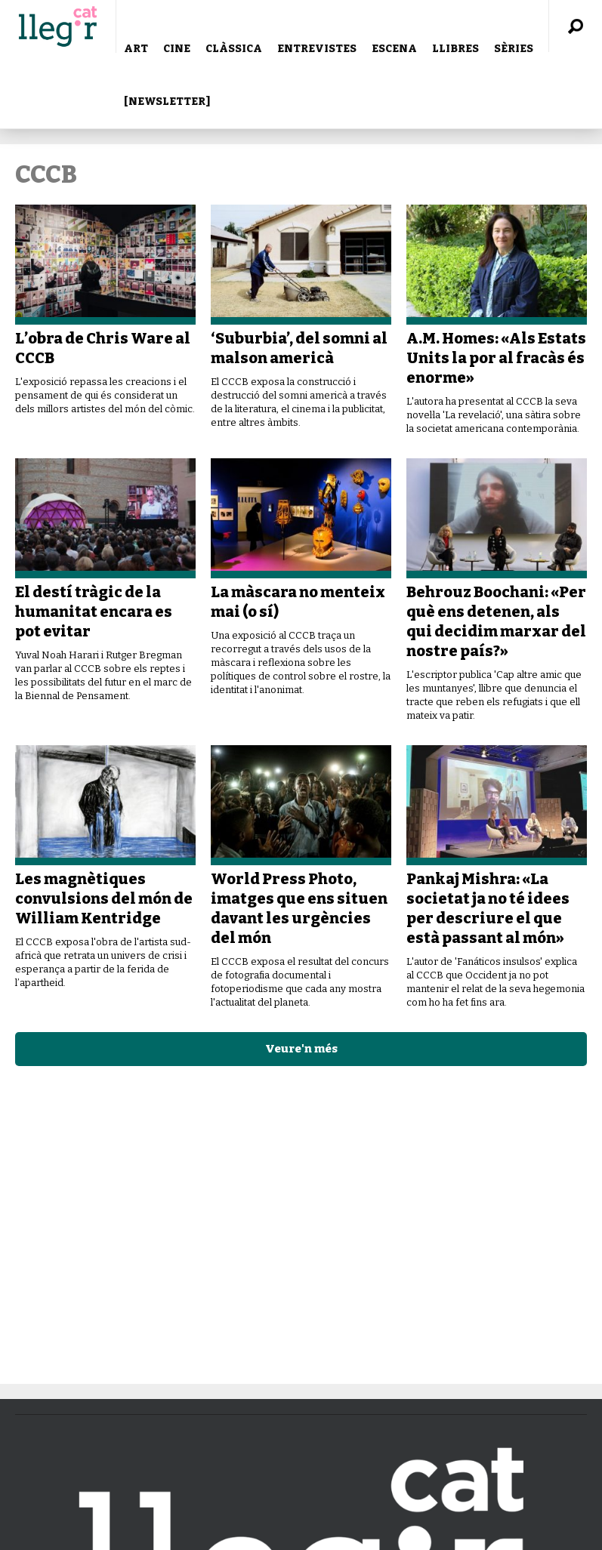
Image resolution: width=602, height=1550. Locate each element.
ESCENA (394, 48)
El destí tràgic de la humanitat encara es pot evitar (93, 611)
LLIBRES (455, 48)
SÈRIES (513, 48)
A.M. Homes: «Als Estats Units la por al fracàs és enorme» (496, 358)
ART (136, 48)
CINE (176, 48)
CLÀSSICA (233, 48)
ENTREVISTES (317, 48)
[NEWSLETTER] (167, 101)
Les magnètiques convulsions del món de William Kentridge (104, 898)
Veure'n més (301, 1048)
